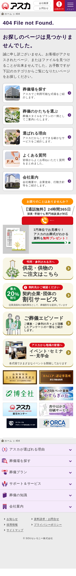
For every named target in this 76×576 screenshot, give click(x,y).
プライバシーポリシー (48, 531)
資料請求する (48, 253)
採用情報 (12, 531)
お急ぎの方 (59, 9)
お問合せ (44, 8)
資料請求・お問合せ (46, 526)
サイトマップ (15, 537)
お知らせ (12, 526)
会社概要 (44, 3)
